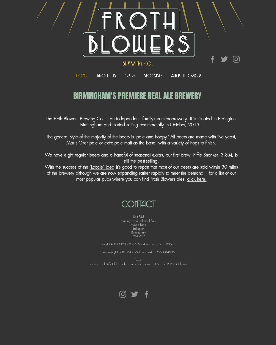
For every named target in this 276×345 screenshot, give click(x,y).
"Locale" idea (102, 167)
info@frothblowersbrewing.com (121, 264)
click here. (197, 179)
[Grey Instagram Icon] (236, 59)
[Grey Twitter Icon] (224, 59)
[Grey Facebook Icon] (212, 59)
